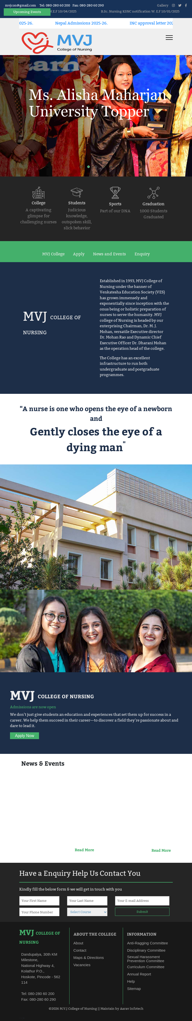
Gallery (162, 5)
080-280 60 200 (40, 993)
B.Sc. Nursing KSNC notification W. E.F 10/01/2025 (148, 11)
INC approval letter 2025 (161, 23)
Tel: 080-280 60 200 (55, 5)
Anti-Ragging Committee (147, 943)
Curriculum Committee (145, 967)
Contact (80, 950)
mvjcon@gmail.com (20, 5)
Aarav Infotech (131, 1008)
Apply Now (24, 736)
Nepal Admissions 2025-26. (89, 23)
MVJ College (53, 254)
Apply (78, 254)
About (78, 943)
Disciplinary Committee (146, 950)
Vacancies (82, 965)
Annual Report (139, 974)
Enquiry (142, 254)
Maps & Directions (89, 957)
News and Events (109, 254)
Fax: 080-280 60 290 (88, 5)
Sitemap (134, 988)
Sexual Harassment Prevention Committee (145, 959)
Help (131, 981)
